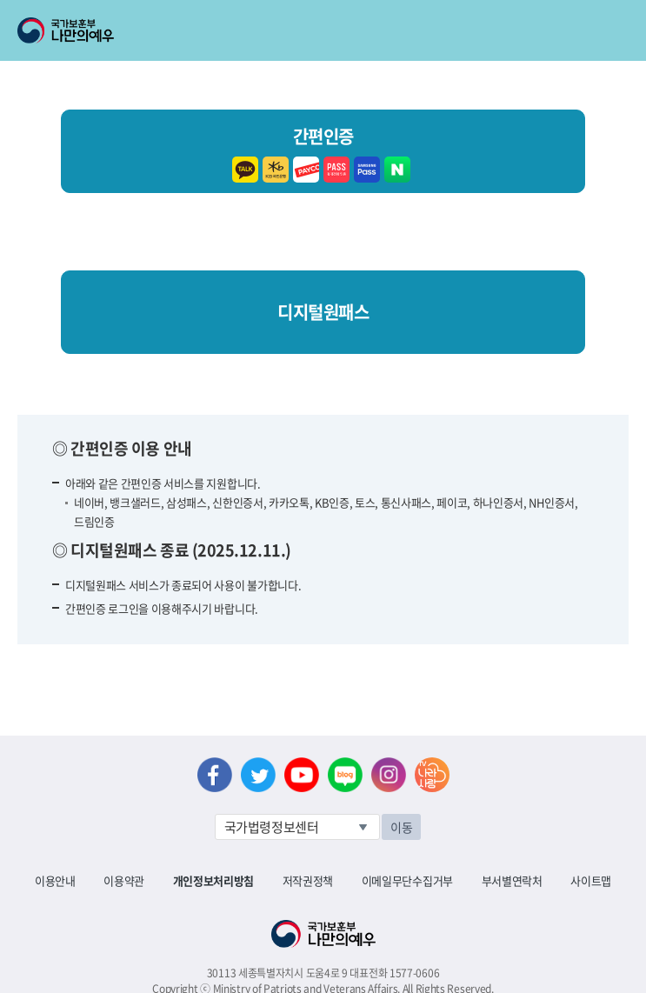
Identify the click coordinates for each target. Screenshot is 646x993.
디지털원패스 (323, 311)
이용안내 (55, 880)
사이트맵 (590, 880)
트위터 (258, 774)
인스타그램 (388, 774)
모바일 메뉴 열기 (617, 30)
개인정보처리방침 (213, 880)
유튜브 (301, 774)
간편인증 (323, 151)
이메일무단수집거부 (407, 880)
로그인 (149, 9)
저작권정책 (308, 880)
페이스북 (214, 774)
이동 (401, 827)
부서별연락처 (512, 880)
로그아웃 (210, 9)
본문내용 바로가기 (0, 0)
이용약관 (123, 880)
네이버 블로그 (345, 774)
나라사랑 (432, 774)
